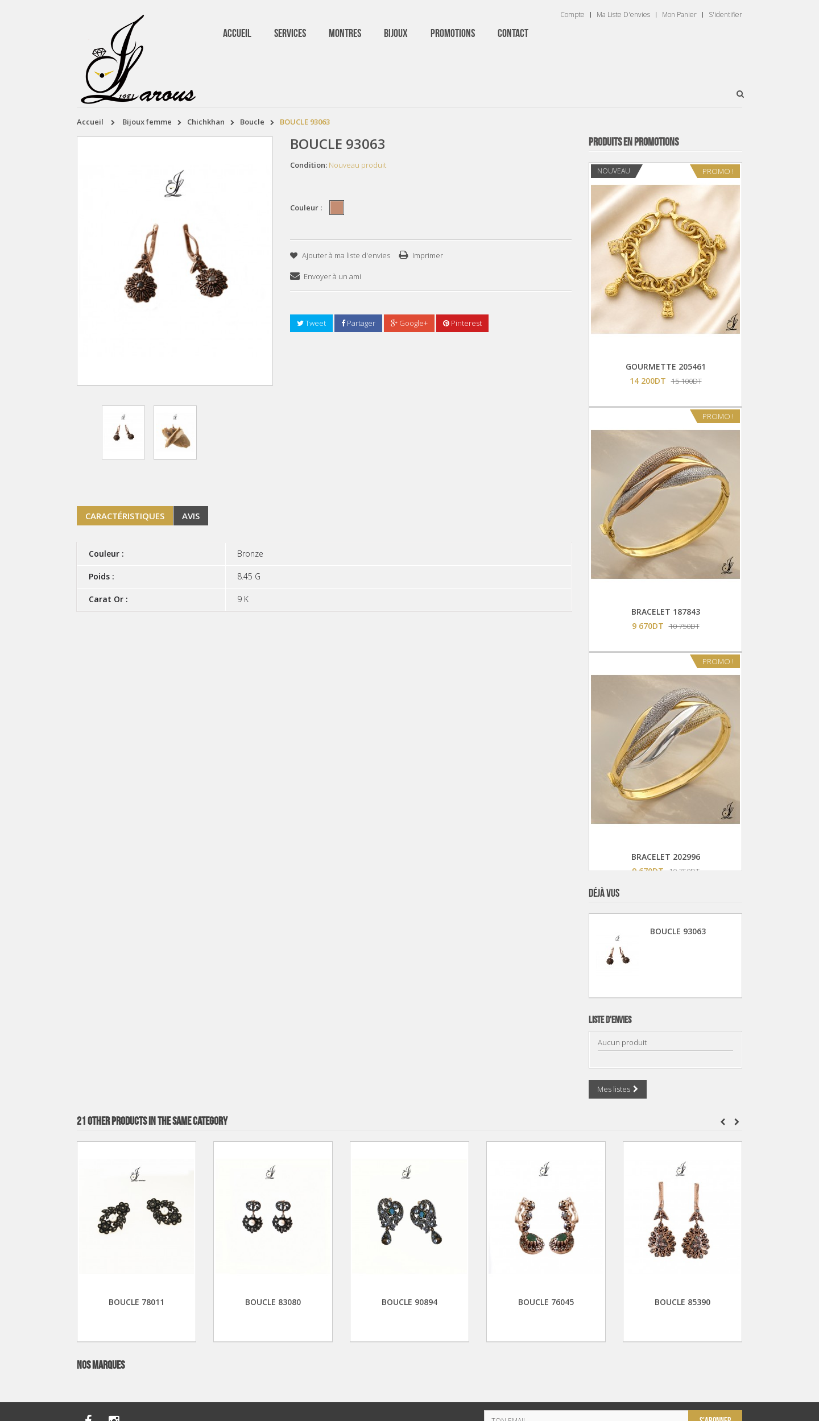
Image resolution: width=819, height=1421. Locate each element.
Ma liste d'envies (623, 15)
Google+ (409, 323)
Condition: (308, 165)
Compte (572, 15)
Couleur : (307, 207)
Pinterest (462, 323)
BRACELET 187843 (665, 611)
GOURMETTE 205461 (666, 366)
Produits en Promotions (634, 142)
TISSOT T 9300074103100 (666, 1101)
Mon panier (679, 15)
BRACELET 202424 (665, 1346)
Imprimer (427, 255)
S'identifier (725, 15)
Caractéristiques (124, 515)
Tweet (311, 323)
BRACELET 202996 (665, 856)
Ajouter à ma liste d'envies (345, 255)
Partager (358, 323)
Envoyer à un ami (332, 276)
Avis (191, 515)
